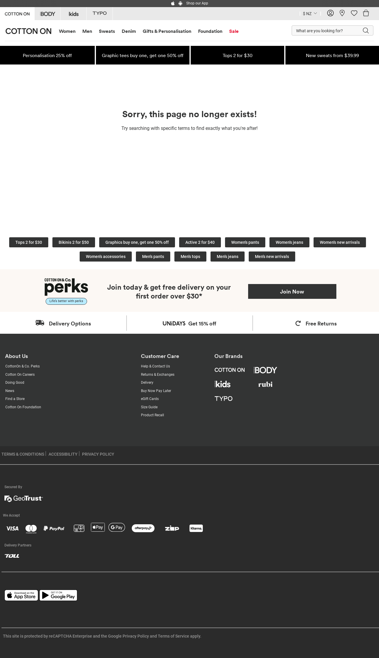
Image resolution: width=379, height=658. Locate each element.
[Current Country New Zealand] (307, 14)
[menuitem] (69, 31)
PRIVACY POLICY (98, 454)
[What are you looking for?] (321, 30)
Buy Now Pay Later (156, 391)
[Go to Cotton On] (17, 13)
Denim (129, 31)
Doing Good (14, 382)
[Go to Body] (47, 13)
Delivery (147, 382)
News (9, 391)
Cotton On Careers (20, 374)
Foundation (210, 31)
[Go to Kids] (73, 13)
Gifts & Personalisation (167, 31)
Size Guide (149, 407)
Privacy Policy (136, 636)
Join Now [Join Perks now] (292, 291)
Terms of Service (173, 636)
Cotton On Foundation (23, 407)
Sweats (107, 31)
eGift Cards (150, 399)
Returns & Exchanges (157, 374)
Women (67, 31)
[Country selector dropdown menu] (310, 13)
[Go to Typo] (100, 13)
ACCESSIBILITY (63, 454)
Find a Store (15, 399)
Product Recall (152, 415)
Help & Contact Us (155, 366)
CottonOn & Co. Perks (22, 366)
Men (87, 31)
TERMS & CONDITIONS (22, 454)
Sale (234, 31)
